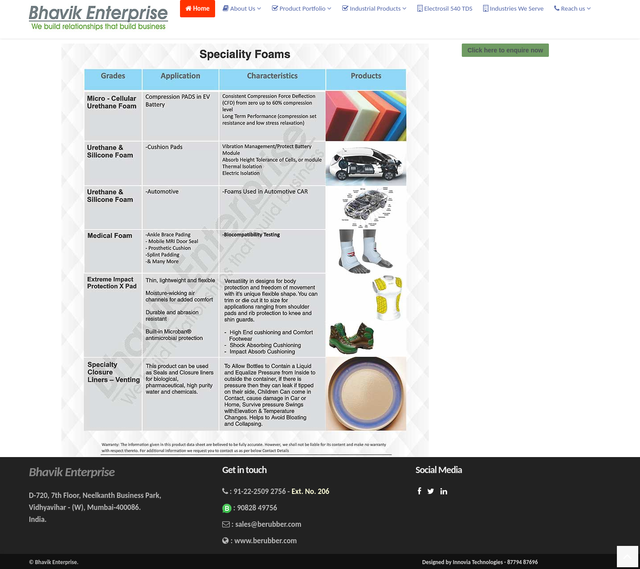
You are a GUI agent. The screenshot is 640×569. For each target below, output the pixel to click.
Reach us (572, 8)
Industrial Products (374, 8)
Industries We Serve (513, 8)
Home (197, 8)
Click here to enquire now (505, 50)
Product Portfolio (302, 8)
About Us (242, 8)
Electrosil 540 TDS (444, 8)
